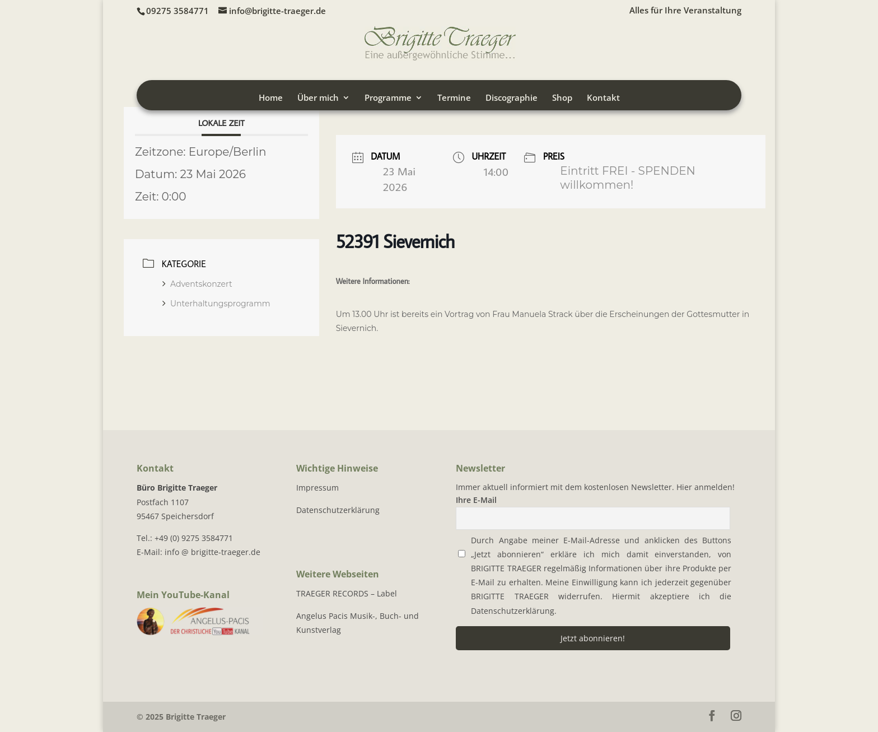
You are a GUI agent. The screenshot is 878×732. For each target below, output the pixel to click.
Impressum (317, 487)
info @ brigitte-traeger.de (212, 552)
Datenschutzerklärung (338, 510)
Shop (562, 98)
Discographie (511, 98)
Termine (454, 98)
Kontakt (603, 98)
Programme (388, 98)
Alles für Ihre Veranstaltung (685, 11)
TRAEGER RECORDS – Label (346, 593)
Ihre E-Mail (476, 500)
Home (271, 98)
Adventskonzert (197, 284)
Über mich (318, 98)
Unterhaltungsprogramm (216, 304)
